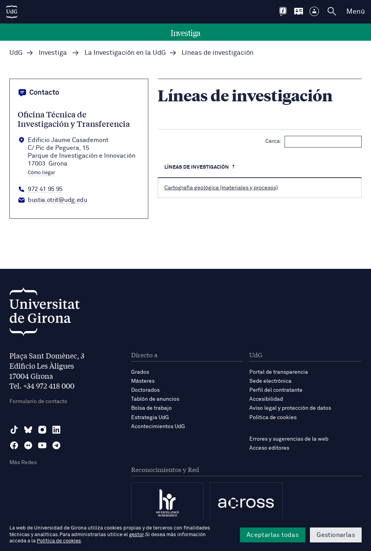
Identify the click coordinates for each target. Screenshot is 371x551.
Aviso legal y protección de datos (290, 408)
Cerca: (313, 142)
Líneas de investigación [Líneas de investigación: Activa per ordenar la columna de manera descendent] (196, 167)
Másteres (143, 381)
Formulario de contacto (38, 401)
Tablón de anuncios (155, 399)
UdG (16, 53)
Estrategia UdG (150, 417)
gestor (136, 534)
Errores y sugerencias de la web (288, 439)
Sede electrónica (270, 381)
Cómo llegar (41, 173)
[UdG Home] (11, 11)
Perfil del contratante (276, 390)
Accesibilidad (266, 399)
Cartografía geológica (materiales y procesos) (221, 188)
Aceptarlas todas (273, 535)
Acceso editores (269, 448)
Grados (140, 372)
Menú (355, 11)
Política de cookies (273, 417)
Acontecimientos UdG (158, 426)
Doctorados (145, 390)
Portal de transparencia (278, 372)
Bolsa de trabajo (151, 408)
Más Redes (23, 462)
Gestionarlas (336, 535)
